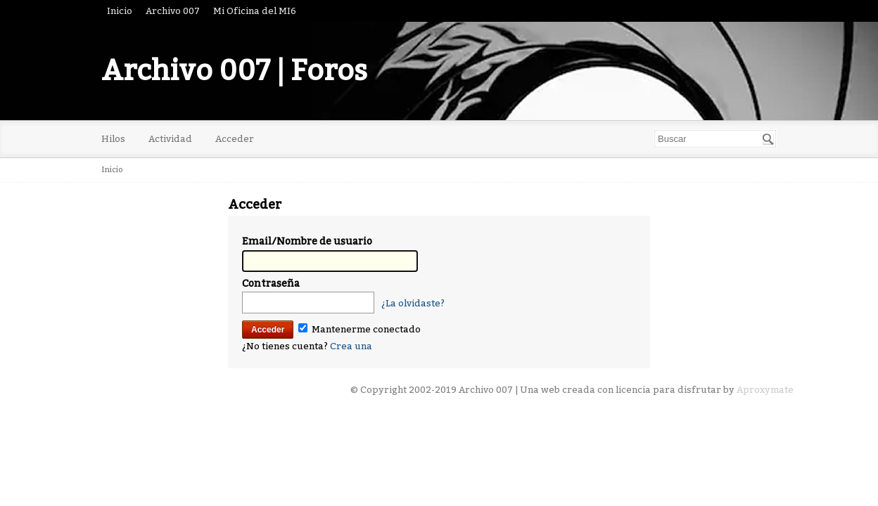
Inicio (119, 11)
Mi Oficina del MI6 (254, 11)
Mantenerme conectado (359, 329)
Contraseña (271, 284)
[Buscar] (768, 139)
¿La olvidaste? (413, 303)
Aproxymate (765, 389)
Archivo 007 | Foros (234, 71)
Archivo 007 (173, 11)
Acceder (234, 139)
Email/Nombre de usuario (307, 241)
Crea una (351, 346)
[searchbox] (715, 138)
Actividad (170, 139)
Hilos (113, 139)
